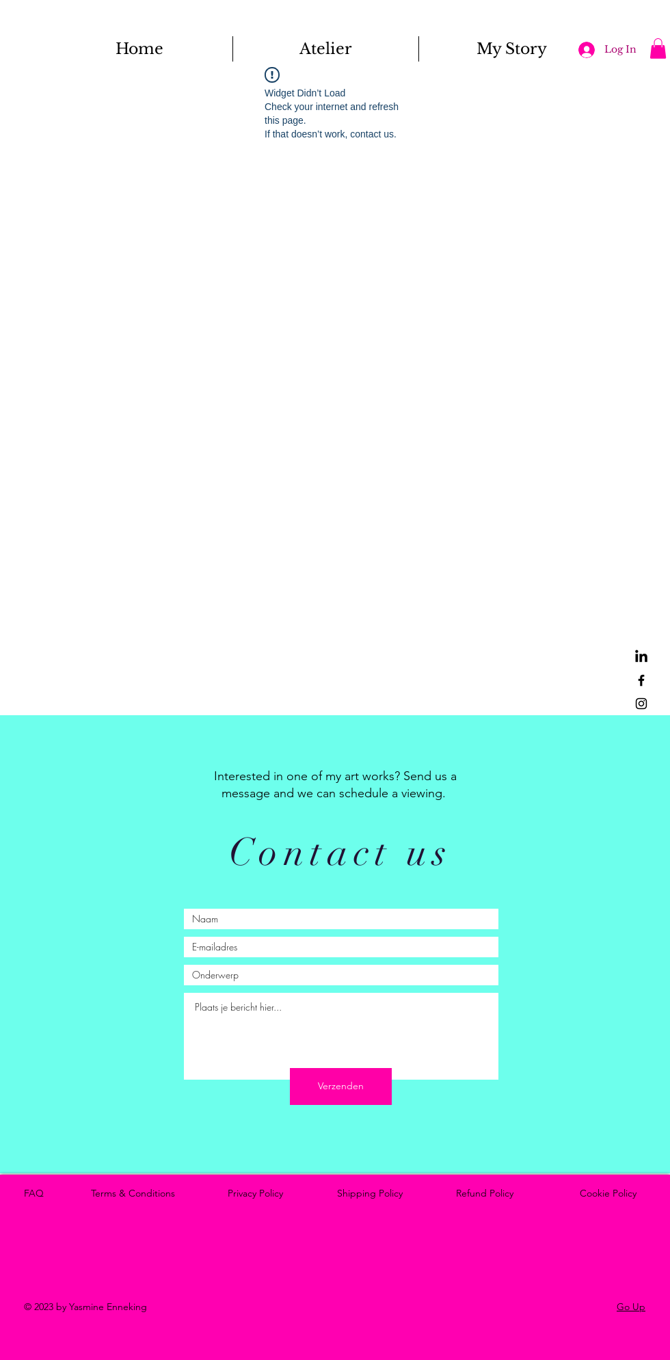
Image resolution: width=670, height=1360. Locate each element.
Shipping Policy (372, 1193)
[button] (658, 48)
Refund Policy (487, 1193)
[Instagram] (641, 703)
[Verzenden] (341, 1086)
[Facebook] (641, 680)
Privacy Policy (258, 1193)
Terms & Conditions (135, 1193)
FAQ (36, 1193)
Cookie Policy (611, 1193)
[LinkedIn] (641, 657)
